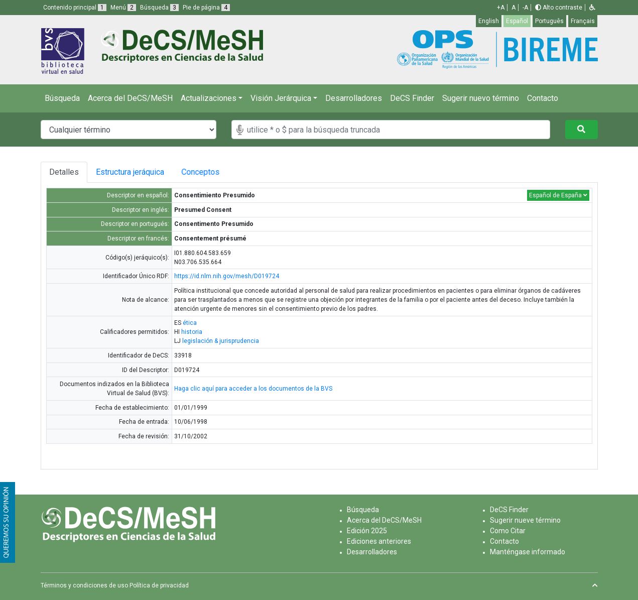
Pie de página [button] (206, 7)
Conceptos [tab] (206, 172)
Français (583, 21)
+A (500, 7)
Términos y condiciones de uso (84, 585)
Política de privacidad (159, 585)
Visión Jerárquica (280, 98)
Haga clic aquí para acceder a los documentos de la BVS (253, 388)
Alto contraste (558, 7)
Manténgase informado (527, 552)
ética (190, 322)
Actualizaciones (208, 98)
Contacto (542, 98)
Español (517, 21)
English (488, 21)
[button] (592, 7)
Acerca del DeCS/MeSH (130, 98)
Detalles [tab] (64, 172)
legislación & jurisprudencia (220, 340)
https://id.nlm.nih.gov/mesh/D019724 (226, 276)
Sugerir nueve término (525, 520)
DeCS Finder (412, 98)
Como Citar (508, 531)
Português (549, 21)
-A (525, 7)
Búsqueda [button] (159, 7)
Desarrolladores (353, 98)
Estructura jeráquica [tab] (130, 172)
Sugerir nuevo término (480, 98)
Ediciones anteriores (379, 541)
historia (191, 331)
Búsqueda (62, 98)
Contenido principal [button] (74, 7)
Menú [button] (123, 7)
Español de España (558, 195)
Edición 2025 (367, 531)
